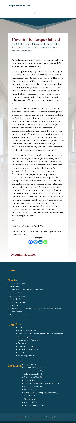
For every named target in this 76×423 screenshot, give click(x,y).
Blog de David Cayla (17, 283)
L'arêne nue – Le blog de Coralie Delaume (26, 290)
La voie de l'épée (16, 293)
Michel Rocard (44, 47)
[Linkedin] (40, 242)
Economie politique (32, 377)
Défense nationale (31, 374)
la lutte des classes (31, 387)
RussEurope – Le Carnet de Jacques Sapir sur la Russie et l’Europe (35, 309)
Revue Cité (22, 353)
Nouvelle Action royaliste (28, 350)
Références (28, 399)
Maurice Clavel (29, 47)
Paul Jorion (13, 305)
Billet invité (28, 365)
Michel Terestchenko (17, 302)
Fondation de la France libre (29, 340)
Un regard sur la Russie (18, 315)
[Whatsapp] (45, 242)
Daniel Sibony (15, 287)
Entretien (27, 380)
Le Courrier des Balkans (27, 346)
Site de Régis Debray (26, 356)
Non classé (28, 390)
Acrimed (21, 327)
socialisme (27, 51)
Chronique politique (32, 371)
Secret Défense (15, 312)
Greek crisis (22, 343)
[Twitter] (35, 242)
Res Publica (28, 402)
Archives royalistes (25, 337)
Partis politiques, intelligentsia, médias (41, 44)
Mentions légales (50, 417)
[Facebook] (30, 242)
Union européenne (32, 405)
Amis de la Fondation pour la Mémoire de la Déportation (40, 334)
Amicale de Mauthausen (27, 331)
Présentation (29, 396)
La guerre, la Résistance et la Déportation (40, 383)
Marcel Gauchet (15, 299)
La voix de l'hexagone (17, 296)
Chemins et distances (32, 368)
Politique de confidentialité (28, 417)
